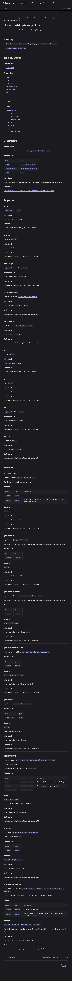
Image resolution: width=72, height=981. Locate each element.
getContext (10, 113)
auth (7, 77)
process (8, 128)
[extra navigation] (69, 3)
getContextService (12, 116)
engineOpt (9, 83)
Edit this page (9, 957)
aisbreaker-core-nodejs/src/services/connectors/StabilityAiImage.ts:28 (29, 191)
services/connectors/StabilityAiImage (41, 18)
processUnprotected (13, 131)
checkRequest (11, 110)
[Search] (23, 3)
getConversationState (13, 119)
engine (8, 80)
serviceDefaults (11, 86)
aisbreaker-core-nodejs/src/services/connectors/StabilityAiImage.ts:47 (29, 949)
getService (9, 122)
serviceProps (10, 89)
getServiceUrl (10, 125)
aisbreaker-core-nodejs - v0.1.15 (15, 18)
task (7, 92)
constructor (10, 68)
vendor (8, 101)
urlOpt (8, 98)
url (6, 95)
